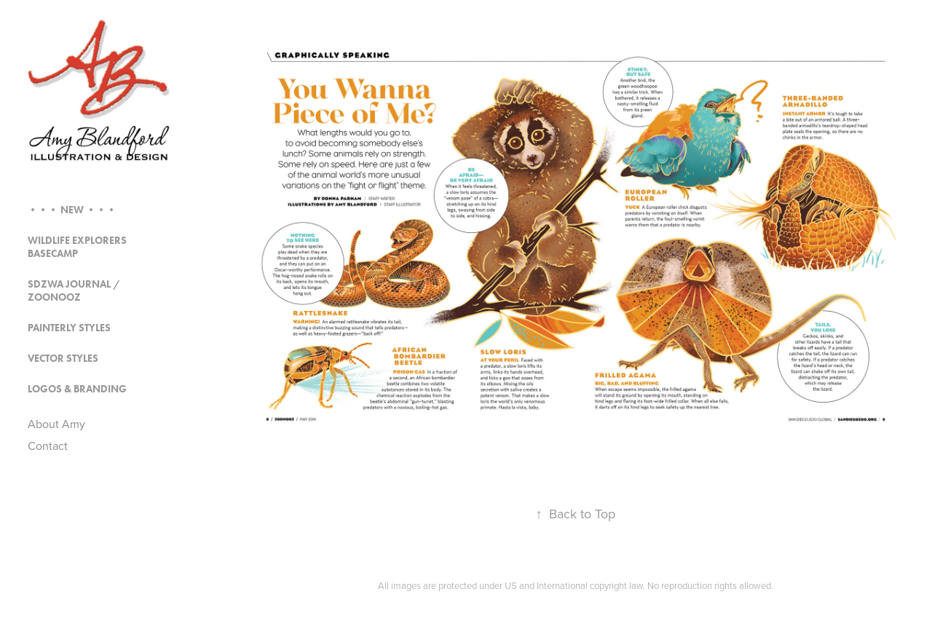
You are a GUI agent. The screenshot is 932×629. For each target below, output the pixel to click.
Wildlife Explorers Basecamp (77, 247)
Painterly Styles (69, 328)
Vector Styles (63, 358)
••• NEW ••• (72, 210)
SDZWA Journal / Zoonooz (74, 291)
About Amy (56, 424)
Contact (48, 446)
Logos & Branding (77, 389)
